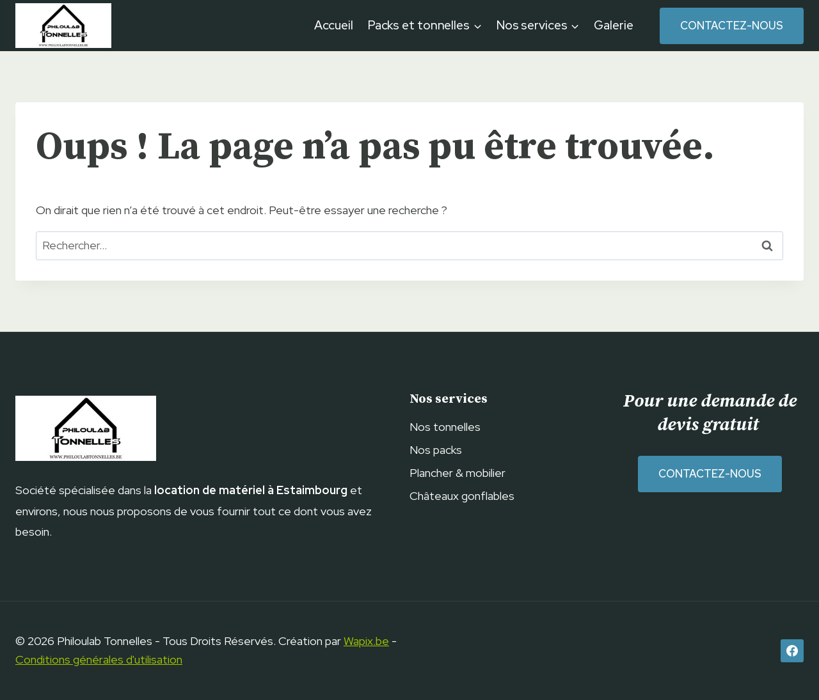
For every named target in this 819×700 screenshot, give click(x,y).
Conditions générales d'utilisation (98, 659)
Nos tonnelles (445, 426)
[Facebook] (792, 650)
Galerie (613, 25)
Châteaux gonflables (462, 495)
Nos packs (436, 449)
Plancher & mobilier (457, 472)
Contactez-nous (731, 26)
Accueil (333, 25)
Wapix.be (366, 641)
